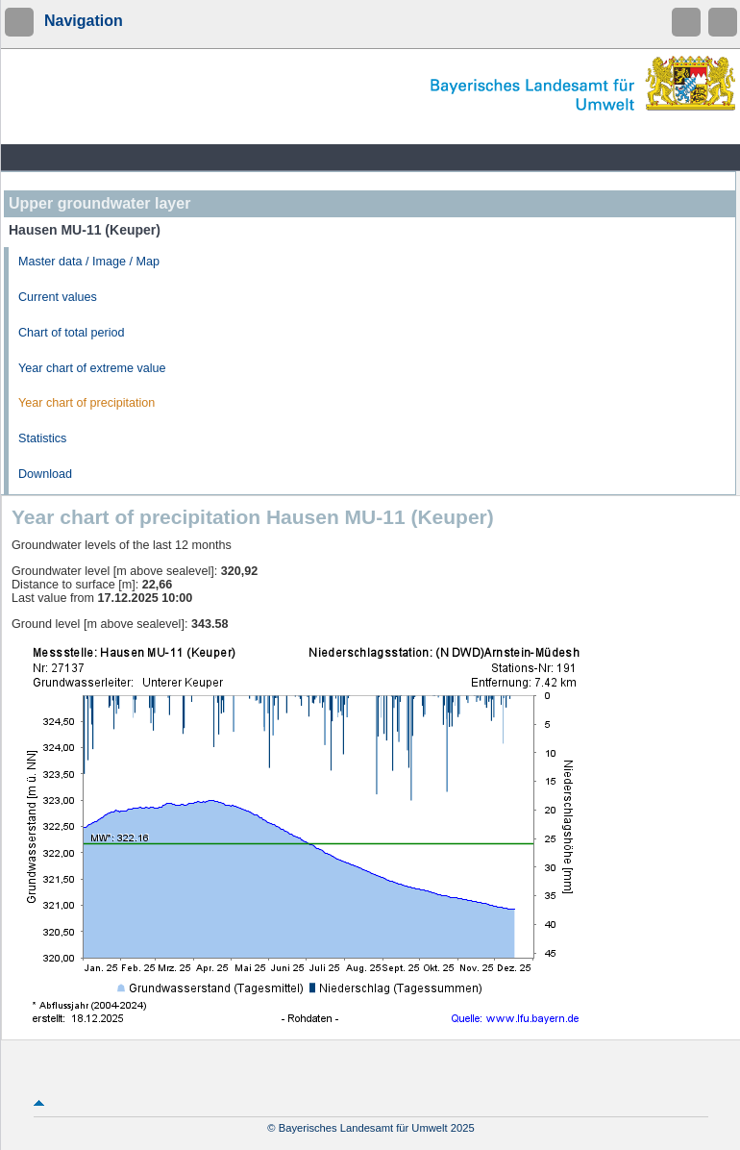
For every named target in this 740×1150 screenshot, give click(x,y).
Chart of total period (71, 332)
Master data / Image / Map (89, 261)
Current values (57, 297)
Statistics (42, 438)
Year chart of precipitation (86, 403)
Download (45, 474)
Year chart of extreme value (92, 368)
